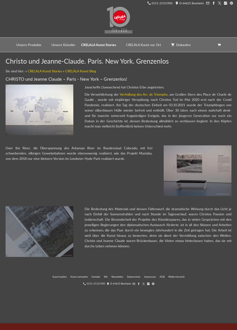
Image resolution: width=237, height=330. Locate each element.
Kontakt (96, 276)
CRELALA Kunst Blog (80, 71)
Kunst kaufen (60, 276)
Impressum (150, 276)
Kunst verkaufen (79, 276)
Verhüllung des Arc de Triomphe (144, 94)
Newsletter (117, 276)
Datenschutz (133, 276)
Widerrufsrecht (176, 276)
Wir (106, 276)
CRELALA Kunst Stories (45, 71)
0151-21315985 (160, 3)
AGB (162, 276)
